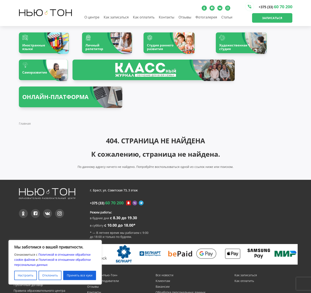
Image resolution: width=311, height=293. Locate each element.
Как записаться (116, 17)
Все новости (164, 250)
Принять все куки (79, 275)
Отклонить (50, 275)
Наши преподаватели (103, 255)
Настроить (25, 275)
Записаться (272, 18)
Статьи (226, 17)
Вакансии (163, 261)
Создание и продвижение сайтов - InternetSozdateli (254, 291)
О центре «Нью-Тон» (102, 250)
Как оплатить (144, 17)
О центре (91, 17)
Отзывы (185, 17)
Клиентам (163, 255)
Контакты (166, 17)
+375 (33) (275, 7)
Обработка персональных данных (180, 267)
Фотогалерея (206, 17)
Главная (25, 98)
